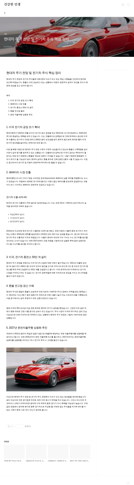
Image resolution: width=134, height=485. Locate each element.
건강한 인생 (12, 4)
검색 (123, 4)
